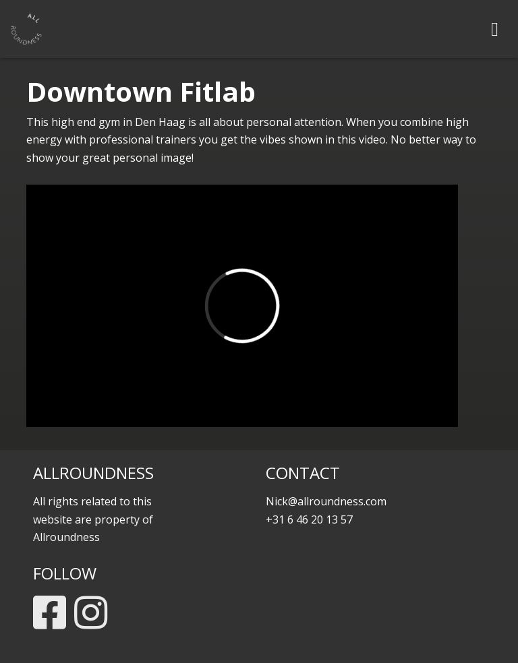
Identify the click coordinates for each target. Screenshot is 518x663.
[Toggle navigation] (494, 28)
